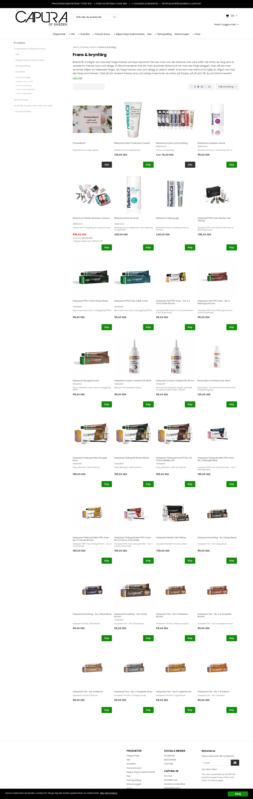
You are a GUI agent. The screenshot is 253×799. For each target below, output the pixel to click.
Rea (149, 34)
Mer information (116, 793)
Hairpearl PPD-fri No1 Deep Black (90, 300)
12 (193, 86)
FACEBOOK (169, 755)
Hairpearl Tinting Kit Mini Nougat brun (90, 459)
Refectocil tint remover (126, 218)
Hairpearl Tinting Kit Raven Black (131, 457)
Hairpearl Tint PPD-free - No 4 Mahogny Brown (214, 302)
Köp (148, 164)
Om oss (168, 775)
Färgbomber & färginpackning (29, 52)
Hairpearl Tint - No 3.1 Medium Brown (172, 615)
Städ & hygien (182, 34)
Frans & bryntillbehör (25, 93)
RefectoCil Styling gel (167, 218)
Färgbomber (59, 34)
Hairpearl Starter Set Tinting (171, 537)
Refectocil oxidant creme (211, 142)
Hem (75, 47)
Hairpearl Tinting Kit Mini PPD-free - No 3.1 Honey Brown (91, 538)
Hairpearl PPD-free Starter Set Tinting (214, 219)
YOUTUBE (168, 763)
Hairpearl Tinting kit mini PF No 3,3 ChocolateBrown (174, 459)
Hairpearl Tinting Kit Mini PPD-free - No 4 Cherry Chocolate (133, 538)
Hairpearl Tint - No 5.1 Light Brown (174, 691)
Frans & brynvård (24, 97)
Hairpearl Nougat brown (86, 380)
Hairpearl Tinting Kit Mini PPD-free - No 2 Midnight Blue (216, 459)
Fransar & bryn (102, 34)
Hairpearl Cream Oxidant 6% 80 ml (175, 380)
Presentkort (79, 142)
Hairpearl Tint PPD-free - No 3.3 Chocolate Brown (173, 302)
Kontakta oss (171, 779)
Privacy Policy (223, 777)
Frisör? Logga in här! (225, 24)
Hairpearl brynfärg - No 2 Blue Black (92, 613)
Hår (73, 34)
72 (207, 86)
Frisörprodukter (22, 115)
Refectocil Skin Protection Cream (132, 142)
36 (200, 86)
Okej (238, 793)
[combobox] (227, 86)
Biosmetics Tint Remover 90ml (214, 380)
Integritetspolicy (172, 788)
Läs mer (77, 78)
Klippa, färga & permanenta (130, 34)
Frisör (197, 34)
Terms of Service (209, 780)
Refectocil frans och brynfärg (172, 142)
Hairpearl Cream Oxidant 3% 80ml (132, 380)
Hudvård (85, 34)
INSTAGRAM (170, 759)
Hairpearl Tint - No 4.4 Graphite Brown (214, 615)
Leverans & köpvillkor (174, 784)
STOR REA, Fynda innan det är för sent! (33, 109)
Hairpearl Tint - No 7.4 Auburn (213, 691)
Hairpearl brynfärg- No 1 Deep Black (217, 537)
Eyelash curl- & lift (24, 85)
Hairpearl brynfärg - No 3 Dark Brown (130, 615)
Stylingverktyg (164, 34)
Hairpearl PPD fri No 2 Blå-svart (131, 300)
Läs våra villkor (209, 769)
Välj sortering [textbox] (225, 86)
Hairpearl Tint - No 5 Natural (88, 691)
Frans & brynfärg (24, 89)
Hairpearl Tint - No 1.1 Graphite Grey (133, 691)
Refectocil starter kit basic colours (91, 218)
